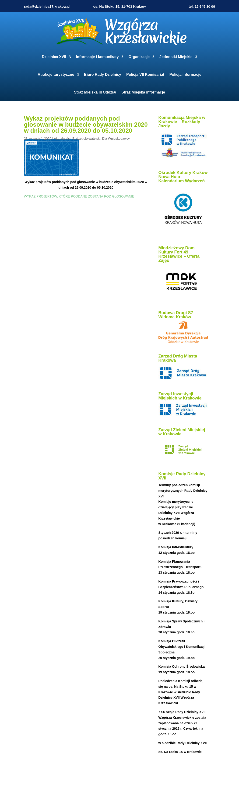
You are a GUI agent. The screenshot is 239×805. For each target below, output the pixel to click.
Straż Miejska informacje (143, 92)
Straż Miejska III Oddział (95, 92)
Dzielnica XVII (54, 57)
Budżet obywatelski (86, 138)
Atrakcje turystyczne (56, 74)
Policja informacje (185, 74)
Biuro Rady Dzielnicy (102, 74)
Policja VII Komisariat (145, 74)
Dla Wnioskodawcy (116, 138)
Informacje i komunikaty (97, 57)
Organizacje (139, 57)
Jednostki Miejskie (175, 57)
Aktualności (62, 138)
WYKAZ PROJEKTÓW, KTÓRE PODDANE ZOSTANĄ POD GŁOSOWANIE (79, 196)
